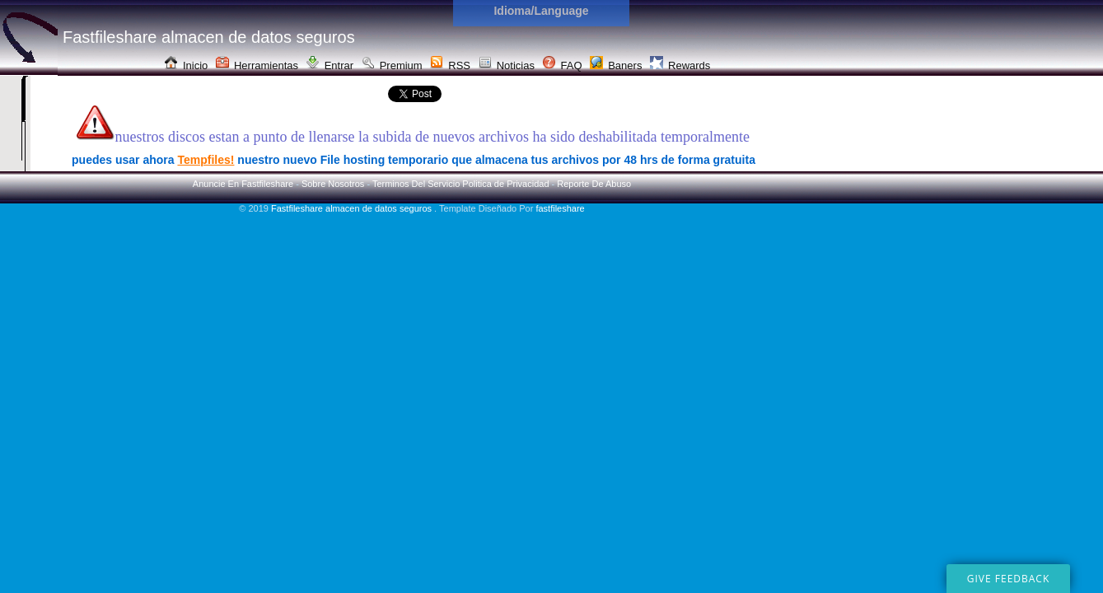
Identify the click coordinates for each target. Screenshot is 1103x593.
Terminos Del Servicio (416, 184)
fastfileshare (559, 208)
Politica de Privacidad (505, 184)
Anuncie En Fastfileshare (243, 184)
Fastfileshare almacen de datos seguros (352, 208)
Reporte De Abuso (594, 184)
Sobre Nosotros (332, 184)
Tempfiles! (205, 159)
